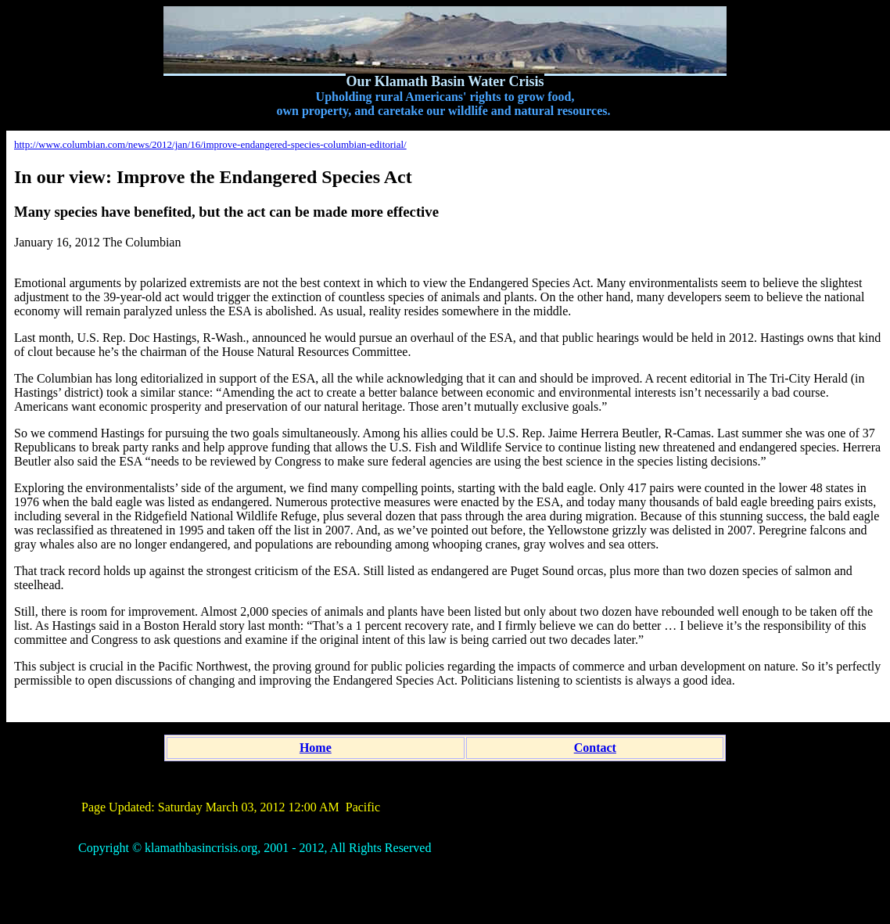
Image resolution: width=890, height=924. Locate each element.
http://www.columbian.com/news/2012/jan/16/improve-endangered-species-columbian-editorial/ (210, 144)
